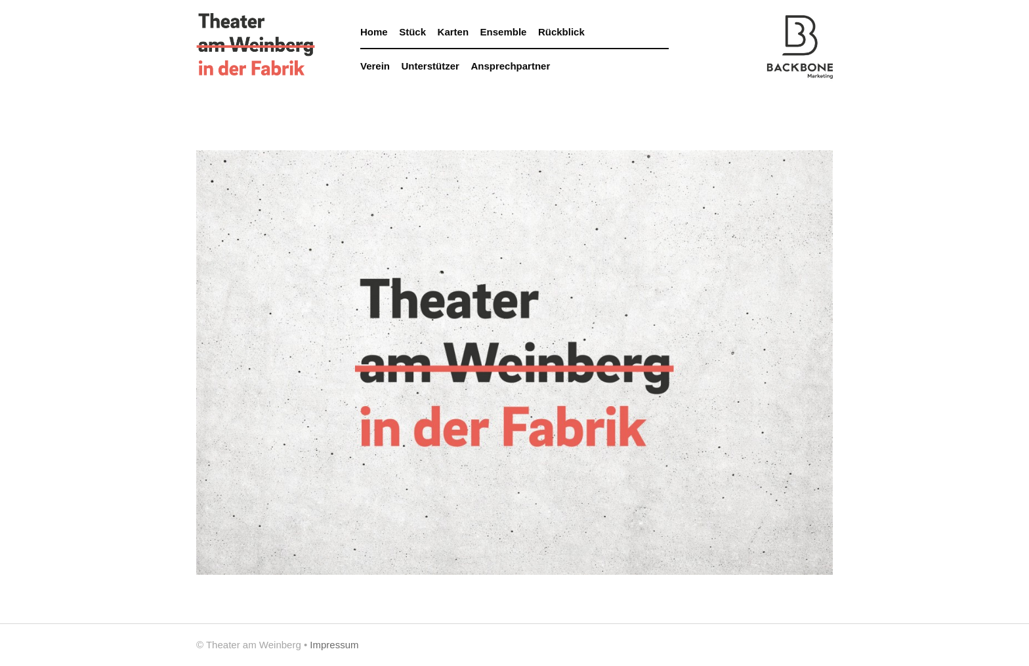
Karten (453, 31)
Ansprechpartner (510, 66)
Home (374, 31)
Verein (375, 66)
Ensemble (503, 31)
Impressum (334, 644)
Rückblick (561, 31)
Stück (412, 31)
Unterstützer (430, 66)
